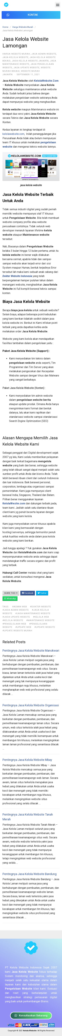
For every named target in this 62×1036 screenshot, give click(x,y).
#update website (44, 627)
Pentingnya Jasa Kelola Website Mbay (27, 760)
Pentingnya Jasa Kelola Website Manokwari (30, 650)
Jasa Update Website (27, 67)
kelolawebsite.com (13, 134)
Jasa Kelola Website (15, 57)
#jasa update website (16, 617)
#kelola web (41, 617)
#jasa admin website (15, 610)
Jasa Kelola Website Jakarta (30, 60)
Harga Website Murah (22, 27)
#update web (23, 627)
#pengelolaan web (14, 624)
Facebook (27, 593)
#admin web (19, 606)
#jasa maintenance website (32, 613)
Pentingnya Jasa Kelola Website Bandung (29, 874)
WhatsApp (10, 598)
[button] (57, 4)
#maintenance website (40, 620)
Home (5, 27)
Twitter (42, 593)
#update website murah (17, 630)
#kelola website (12, 620)
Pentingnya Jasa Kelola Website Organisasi (30, 705)
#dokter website (40, 606)
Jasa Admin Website (43, 54)
